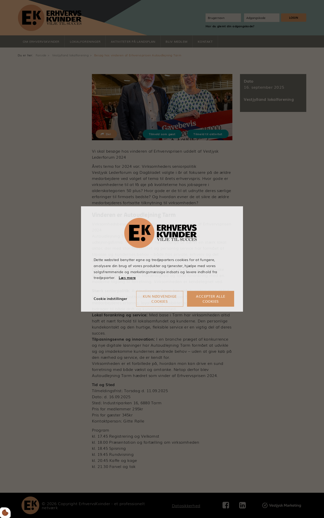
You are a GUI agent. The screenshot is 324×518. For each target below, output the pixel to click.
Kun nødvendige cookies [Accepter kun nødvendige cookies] (160, 299)
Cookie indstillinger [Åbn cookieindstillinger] (110, 298)
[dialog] (162, 259)
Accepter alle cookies (210, 299)
